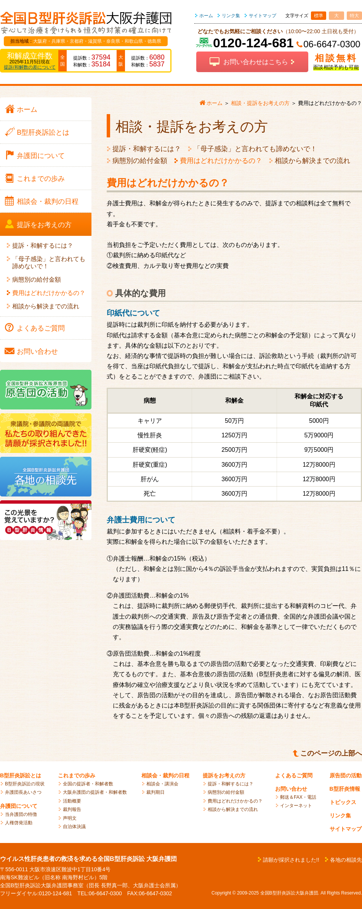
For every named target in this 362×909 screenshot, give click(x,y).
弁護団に (41, 156)
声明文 (70, 818)
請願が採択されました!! (291, 860)
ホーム (206, 15)
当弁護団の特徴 (21, 814)
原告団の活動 (346, 775)
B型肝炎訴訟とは (20, 775)
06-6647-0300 (331, 44)
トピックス (343, 802)
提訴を (44, 225)
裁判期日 (155, 792)
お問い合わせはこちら (255, 62)
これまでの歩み (76, 775)
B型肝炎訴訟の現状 (25, 784)
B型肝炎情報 (345, 789)
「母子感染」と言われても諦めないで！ (255, 149)
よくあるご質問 (293, 775)
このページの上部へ (331, 753)
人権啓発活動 (18, 822)
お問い (37, 351)
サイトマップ (262, 15)
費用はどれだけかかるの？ (221, 160)
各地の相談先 (346, 860)
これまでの (41, 178)
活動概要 (72, 801)
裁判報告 (72, 809)
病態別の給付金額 (139, 160)
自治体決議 (74, 826)
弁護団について (18, 806)
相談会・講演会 (162, 784)
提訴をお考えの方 (224, 775)
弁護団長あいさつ (23, 792)
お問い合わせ (291, 789)
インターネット (296, 805)
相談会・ (47, 201)
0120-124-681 (253, 42)
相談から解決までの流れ (312, 160)
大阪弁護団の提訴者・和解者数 (95, 792)
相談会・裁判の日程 (165, 775)
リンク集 (231, 15)
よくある (41, 328)
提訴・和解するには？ (146, 149)
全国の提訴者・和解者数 (88, 784)
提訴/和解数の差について (29, 67)
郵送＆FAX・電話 (298, 797)
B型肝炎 (43, 132)
